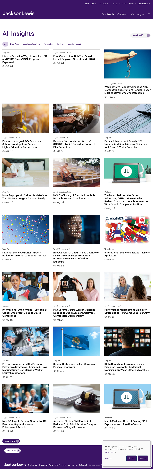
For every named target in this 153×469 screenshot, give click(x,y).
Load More (10, 441)
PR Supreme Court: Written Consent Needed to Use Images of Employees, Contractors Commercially (74, 313)
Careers (94, 4)
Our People (108, 14)
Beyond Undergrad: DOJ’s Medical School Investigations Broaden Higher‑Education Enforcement (22, 144)
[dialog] (127, 454)
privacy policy (110, 452)
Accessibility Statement (77, 465)
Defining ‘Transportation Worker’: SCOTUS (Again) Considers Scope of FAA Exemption (74, 144)
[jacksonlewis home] (18, 12)
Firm (87, 4)
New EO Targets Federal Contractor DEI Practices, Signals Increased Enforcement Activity (24, 424)
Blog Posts (14, 44)
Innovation (103, 4)
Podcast (60, 44)
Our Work (122, 14)
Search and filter (139, 35)
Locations (114, 4)
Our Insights (137, 14)
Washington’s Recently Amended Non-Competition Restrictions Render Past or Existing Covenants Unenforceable (127, 90)
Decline (131, 458)
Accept (143, 458)
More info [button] (108, 458)
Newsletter (48, 44)
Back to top (11, 450)
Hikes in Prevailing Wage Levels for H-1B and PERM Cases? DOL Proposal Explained (24, 59)
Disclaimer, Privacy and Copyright (52, 465)
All (5, 44)
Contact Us (32, 465)
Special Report (74, 44)
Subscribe (123, 4)
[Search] (147, 14)
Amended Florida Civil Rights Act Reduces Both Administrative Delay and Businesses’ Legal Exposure (75, 424)
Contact (132, 4)
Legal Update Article (31, 44)
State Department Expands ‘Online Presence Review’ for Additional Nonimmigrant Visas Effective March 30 (126, 367)
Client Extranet (144, 4)
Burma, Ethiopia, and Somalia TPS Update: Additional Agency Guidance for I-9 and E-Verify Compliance (125, 144)
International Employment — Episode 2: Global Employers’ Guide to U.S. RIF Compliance (24, 313)
